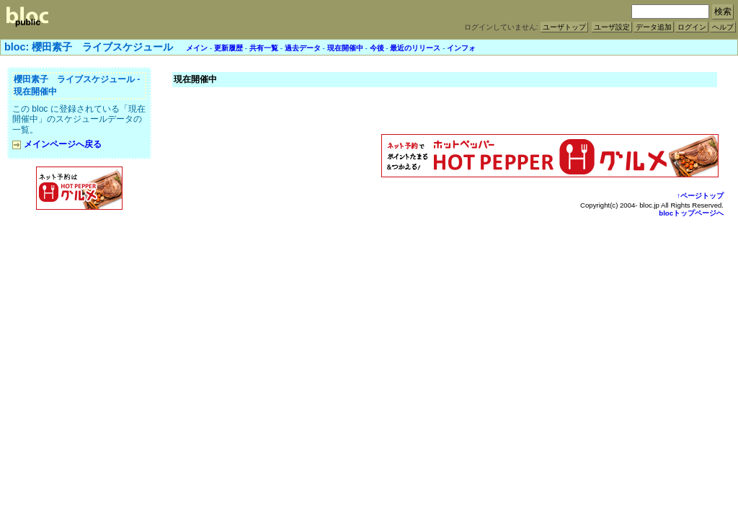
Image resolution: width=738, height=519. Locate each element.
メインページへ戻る (57, 144)
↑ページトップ (700, 196)
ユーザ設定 (612, 27)
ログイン (691, 27)
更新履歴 (228, 48)
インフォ (461, 48)
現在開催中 (345, 48)
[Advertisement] (79, 244)
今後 (377, 48)
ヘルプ (723, 27)
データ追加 (654, 27)
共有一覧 (263, 48)
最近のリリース (415, 48)
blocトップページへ (691, 213)
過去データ (303, 48)
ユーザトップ (564, 27)
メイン (197, 48)
